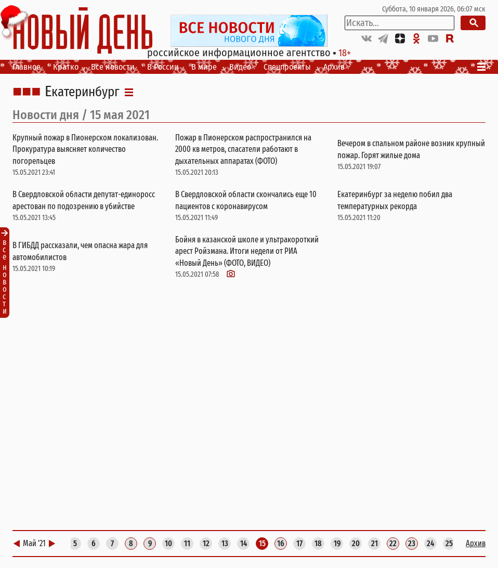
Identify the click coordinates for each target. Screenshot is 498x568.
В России (163, 67)
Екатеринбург (82, 92)
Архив (334, 67)
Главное (26, 67)
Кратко (65, 67)
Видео (240, 67)
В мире (204, 67)
